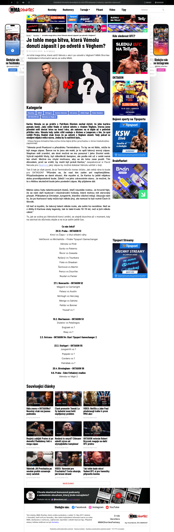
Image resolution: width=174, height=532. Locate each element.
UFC (35, 433)
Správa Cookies (79, 529)
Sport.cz (43, 165)
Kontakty (55, 522)
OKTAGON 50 (33, 117)
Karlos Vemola (61, 113)
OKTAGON (37, 403)
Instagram (96, 507)
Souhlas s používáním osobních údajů (98, 529)
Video (112, 9)
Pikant (99, 9)
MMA (40, 113)
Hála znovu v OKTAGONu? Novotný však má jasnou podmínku (38, 411)
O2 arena (73, 113)
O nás (117, 516)
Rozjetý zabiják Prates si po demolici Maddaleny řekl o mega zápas (39, 441)
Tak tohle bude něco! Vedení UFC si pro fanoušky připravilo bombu (96, 472)
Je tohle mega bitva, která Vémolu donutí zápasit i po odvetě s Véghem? (69, 35)
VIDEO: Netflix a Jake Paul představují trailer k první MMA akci (95, 411)
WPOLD (52, 51)
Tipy (124, 9)
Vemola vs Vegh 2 (49, 117)
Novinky (52, 9)
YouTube (112, 507)
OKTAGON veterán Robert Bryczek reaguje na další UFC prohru (95, 441)
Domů (28, 35)
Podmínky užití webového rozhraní (61, 529)
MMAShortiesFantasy (109, 522)
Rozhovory (68, 9)
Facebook (79, 507)
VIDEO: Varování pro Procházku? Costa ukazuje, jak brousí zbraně (68, 472)
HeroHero (115, 519)
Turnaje (85, 9)
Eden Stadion (97, 113)
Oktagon (48, 113)
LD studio (121, 529)
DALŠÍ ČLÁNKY (68, 483)
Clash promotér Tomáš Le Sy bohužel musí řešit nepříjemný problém (67, 411)
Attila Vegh (84, 113)
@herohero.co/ (65, 499)
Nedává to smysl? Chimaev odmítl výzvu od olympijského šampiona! (68, 441)
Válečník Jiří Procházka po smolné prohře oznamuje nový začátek (39, 472)
